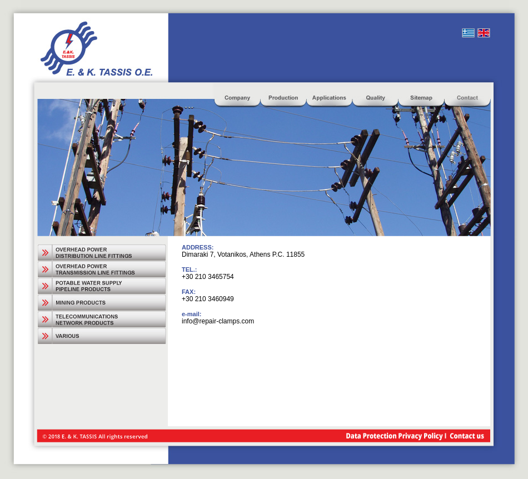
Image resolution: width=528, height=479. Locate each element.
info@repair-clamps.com (218, 321)
